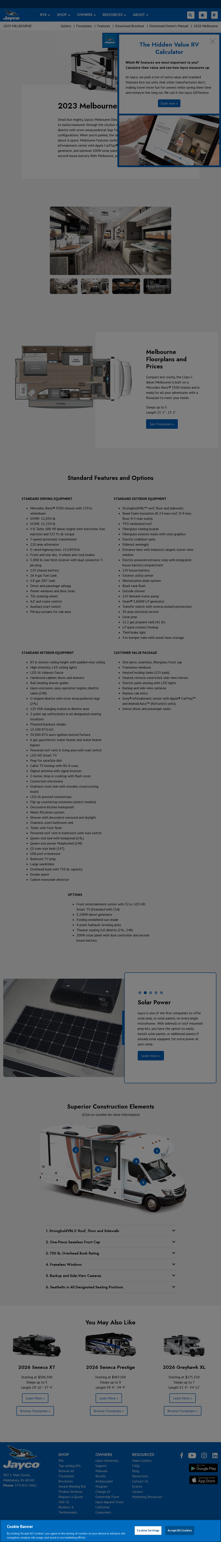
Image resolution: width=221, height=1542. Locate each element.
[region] (110, 1531)
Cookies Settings (148, 1530)
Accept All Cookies (180, 1530)
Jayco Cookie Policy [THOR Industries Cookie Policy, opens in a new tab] (99, 1537)
